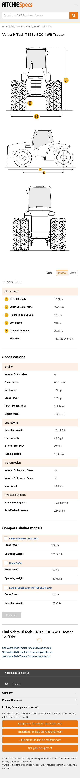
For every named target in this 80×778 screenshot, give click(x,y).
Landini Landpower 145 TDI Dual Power (30, 587)
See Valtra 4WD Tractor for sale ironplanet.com (27, 652)
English (17, 684)
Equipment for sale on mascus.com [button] (40, 739)
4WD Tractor (16, 26)
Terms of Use (26, 761)
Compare (11, 615)
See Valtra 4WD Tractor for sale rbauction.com (27, 647)
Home (5, 26)
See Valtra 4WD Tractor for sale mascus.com (26, 656)
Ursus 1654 (15, 563)
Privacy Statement (10, 761)
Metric (73, 272)
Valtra (28, 26)
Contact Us (23, 672)
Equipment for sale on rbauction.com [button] (40, 723)
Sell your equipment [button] (40, 748)
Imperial (62, 272)
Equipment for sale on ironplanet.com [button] (40, 731)
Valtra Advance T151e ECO (23, 538)
